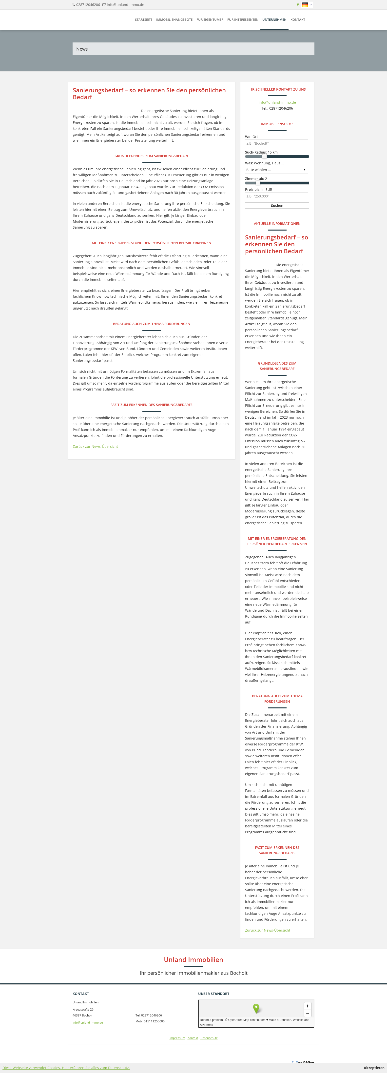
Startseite (143, 19)
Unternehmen (274, 19)
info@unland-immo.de (125, 4)
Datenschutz (209, 1038)
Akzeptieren (374, 1067)
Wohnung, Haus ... (264, 163)
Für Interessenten (242, 19)
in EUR (258, 189)
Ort (251, 136)
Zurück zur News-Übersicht (95, 446)
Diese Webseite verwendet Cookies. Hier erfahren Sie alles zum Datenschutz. (66, 1067)
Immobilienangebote (174, 19)
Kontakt (297, 19)
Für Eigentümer (209, 19)
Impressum (177, 1038)
